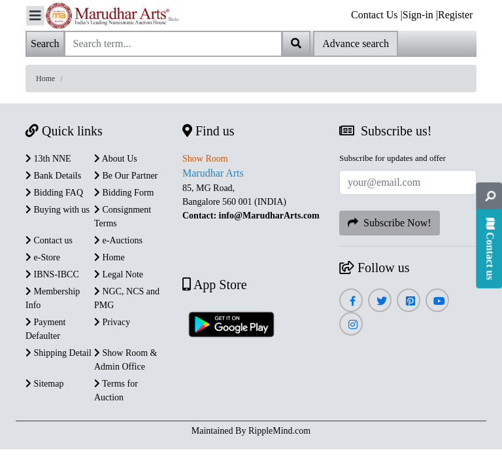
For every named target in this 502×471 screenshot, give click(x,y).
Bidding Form (124, 193)
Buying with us (57, 210)
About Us (115, 159)
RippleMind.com (279, 431)
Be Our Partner (126, 176)
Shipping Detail (58, 353)
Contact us (49, 240)
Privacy (112, 322)
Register (455, 14)
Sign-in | (420, 14)
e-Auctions (118, 240)
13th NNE (48, 159)
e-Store (42, 257)
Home (45, 78)
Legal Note (118, 274)
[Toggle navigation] (35, 16)
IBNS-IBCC (52, 274)
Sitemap (44, 384)
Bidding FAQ (54, 193)
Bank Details (53, 176)
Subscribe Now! (389, 222)
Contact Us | (377, 14)
